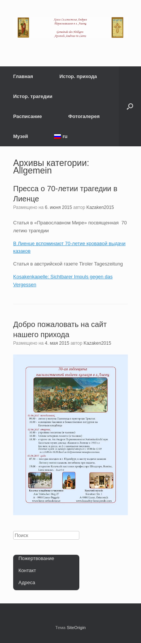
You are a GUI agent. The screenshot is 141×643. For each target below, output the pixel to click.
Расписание (27, 116)
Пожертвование (36, 558)
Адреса (26, 582)
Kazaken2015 (100, 207)
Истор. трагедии (32, 96)
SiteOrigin (76, 627)
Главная (23, 76)
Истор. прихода (78, 76)
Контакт (27, 570)
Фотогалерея (84, 116)
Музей (20, 136)
